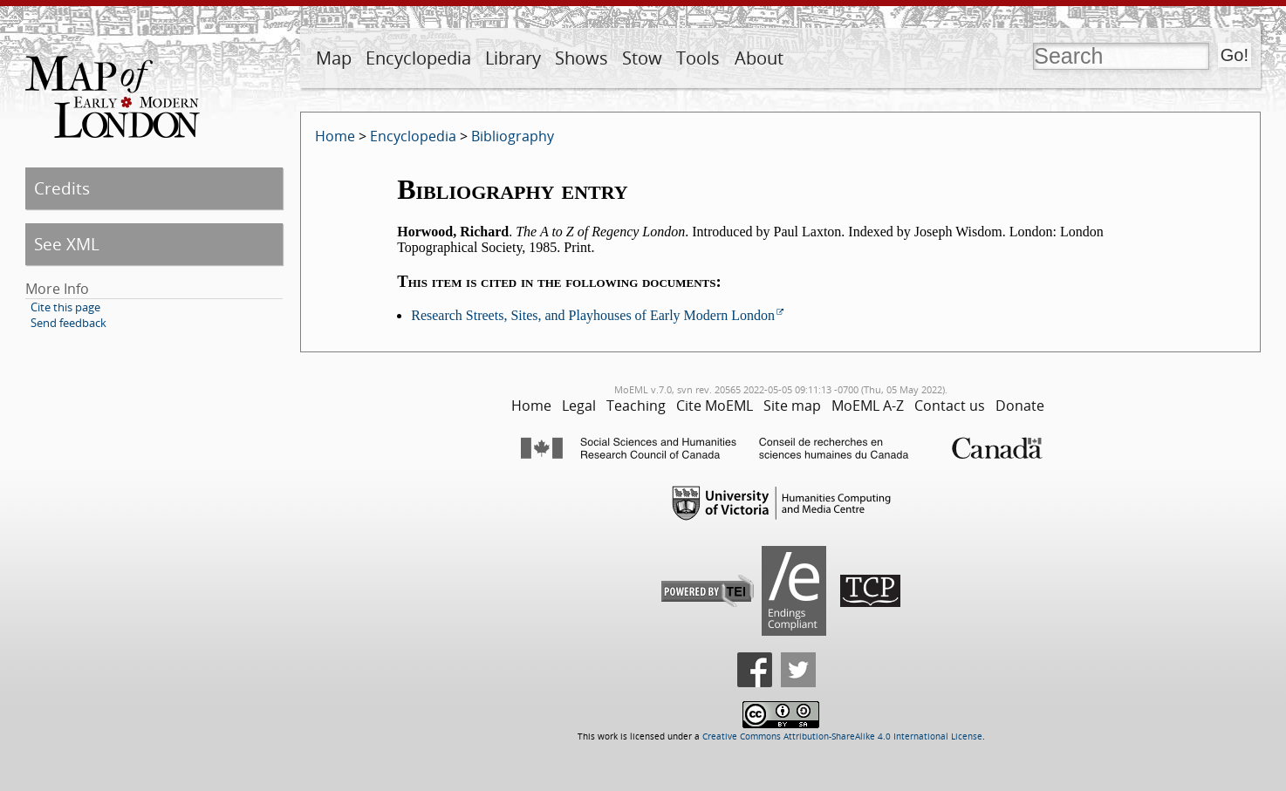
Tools (698, 58)
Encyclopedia (418, 58)
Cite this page (65, 307)
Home (335, 136)
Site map (792, 405)
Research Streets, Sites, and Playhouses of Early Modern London (593, 315)
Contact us (949, 405)
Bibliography (512, 136)
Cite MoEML (714, 405)
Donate (1019, 405)
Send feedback (68, 323)
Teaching (636, 405)
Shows (581, 58)
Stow (642, 58)
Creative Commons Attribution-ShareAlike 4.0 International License (842, 736)
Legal (579, 405)
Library (513, 58)
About (759, 58)
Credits (62, 188)
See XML (66, 244)
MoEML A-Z (867, 405)
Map (334, 58)
